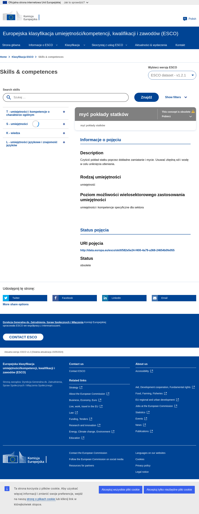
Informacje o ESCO (41, 45)
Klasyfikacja (72, 45)
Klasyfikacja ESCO (23, 56)
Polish (189, 19)
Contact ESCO (77, 371)
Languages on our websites (150, 453)
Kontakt (180, 45)
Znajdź (146, 97)
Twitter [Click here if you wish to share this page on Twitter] (16, 298)
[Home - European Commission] (24, 15)
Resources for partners (81, 465)
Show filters (173, 97)
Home (3, 56)
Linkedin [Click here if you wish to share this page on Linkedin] (116, 298)
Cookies (140, 459)
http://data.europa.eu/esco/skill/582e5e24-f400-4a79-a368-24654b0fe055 (127, 250)
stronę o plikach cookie (41, 499)
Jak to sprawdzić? (76, 2)
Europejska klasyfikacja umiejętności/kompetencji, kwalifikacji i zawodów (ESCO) (29, 368)
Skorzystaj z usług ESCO (107, 45)
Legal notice (142, 471)
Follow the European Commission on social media (96, 459)
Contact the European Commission (88, 453)
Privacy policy (143, 465)
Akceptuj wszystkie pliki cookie (121, 489)
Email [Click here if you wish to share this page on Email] (164, 298)
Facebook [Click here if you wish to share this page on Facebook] (67, 298)
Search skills (11, 89)
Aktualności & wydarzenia (151, 45)
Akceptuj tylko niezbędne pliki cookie (169, 489)
